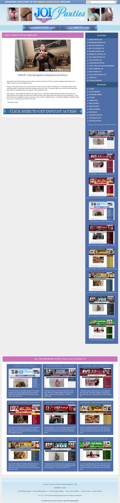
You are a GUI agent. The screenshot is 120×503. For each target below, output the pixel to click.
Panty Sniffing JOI (96, 69)
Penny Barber (94, 109)
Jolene (92, 97)
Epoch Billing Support (40, 491)
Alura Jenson (94, 92)
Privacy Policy (85, 491)
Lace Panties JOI (95, 60)
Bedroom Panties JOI (97, 42)
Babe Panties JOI (95, 39)
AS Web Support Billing (56, 491)
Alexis (91, 89)
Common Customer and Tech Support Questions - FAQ (60, 484)
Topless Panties (95, 80)
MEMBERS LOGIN (60, 488)
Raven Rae (93, 112)
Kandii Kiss (93, 100)
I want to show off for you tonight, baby (20, 35)
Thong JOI (93, 77)
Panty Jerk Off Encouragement (101, 66)
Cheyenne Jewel (95, 94)
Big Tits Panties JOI (96, 48)
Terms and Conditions (72, 491)
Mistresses (101, 85)
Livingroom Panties (96, 63)
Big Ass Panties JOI (96, 45)
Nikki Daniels (94, 103)
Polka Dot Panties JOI (97, 75)
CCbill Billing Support (24, 491)
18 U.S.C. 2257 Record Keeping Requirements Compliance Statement (60, 495)
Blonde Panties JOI (96, 51)
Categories (101, 35)
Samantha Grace (95, 115)
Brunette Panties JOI (97, 54)
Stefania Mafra (95, 121)
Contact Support (97, 491)
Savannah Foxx (95, 118)
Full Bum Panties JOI (97, 57)
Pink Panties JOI (95, 72)
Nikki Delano (94, 106)
